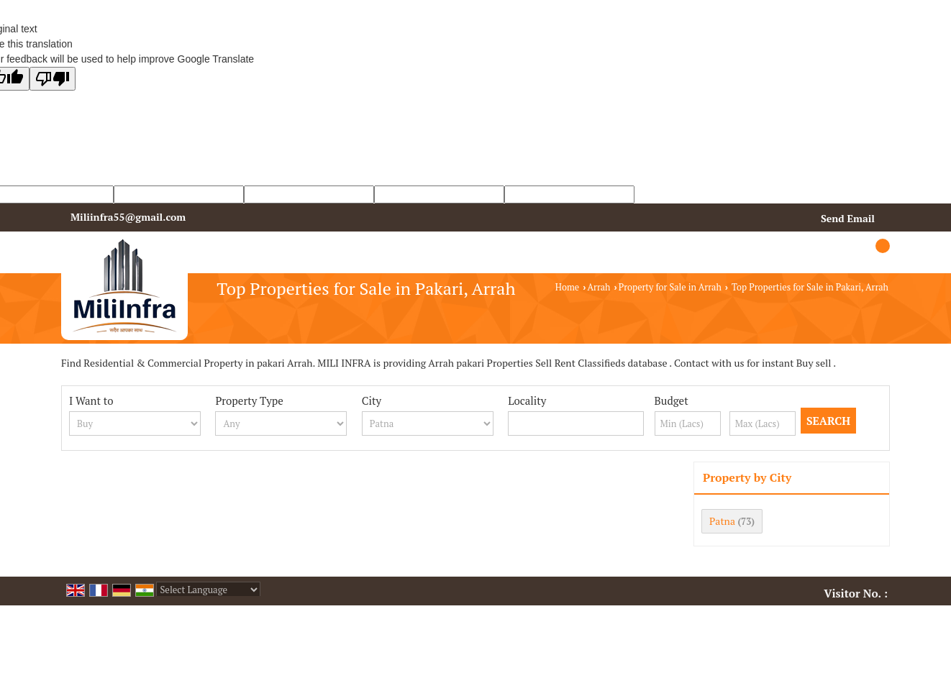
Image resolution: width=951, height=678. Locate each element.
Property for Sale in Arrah (670, 287)
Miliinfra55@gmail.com (128, 217)
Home (567, 287)
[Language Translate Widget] (208, 589)
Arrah (598, 287)
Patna (722, 521)
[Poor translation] (52, 79)
